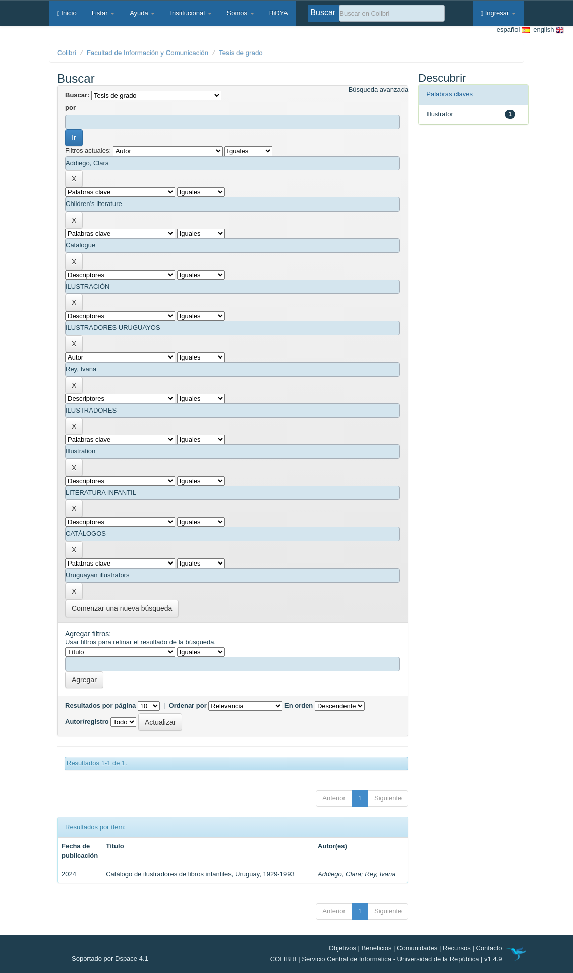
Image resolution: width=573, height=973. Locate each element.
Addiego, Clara (339, 874)
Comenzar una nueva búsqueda (122, 608)
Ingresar (498, 13)
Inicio (67, 13)
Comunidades (417, 948)
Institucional (190, 13)
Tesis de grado (241, 53)
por (70, 107)
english (547, 30)
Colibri (66, 53)
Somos (240, 13)
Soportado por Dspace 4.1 (110, 958)
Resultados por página (100, 705)
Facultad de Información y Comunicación (148, 53)
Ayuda (142, 13)
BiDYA (278, 13)
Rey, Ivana (380, 874)
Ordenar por (188, 705)
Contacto (489, 948)
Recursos (457, 948)
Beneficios (377, 948)
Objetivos (342, 948)
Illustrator (439, 114)
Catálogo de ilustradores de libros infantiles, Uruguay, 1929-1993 (200, 874)
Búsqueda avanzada (379, 89)
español (513, 30)
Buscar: (77, 95)
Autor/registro (87, 721)
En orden (298, 705)
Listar (103, 13)
